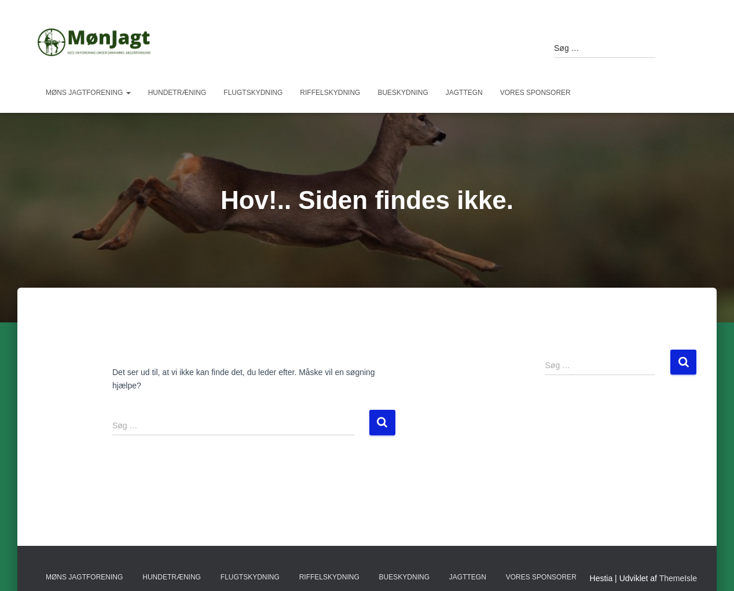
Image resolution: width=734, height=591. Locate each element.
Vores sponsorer (535, 93)
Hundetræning (177, 93)
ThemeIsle (678, 578)
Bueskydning (402, 93)
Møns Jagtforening (88, 93)
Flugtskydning (252, 93)
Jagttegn (464, 93)
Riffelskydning (330, 93)
